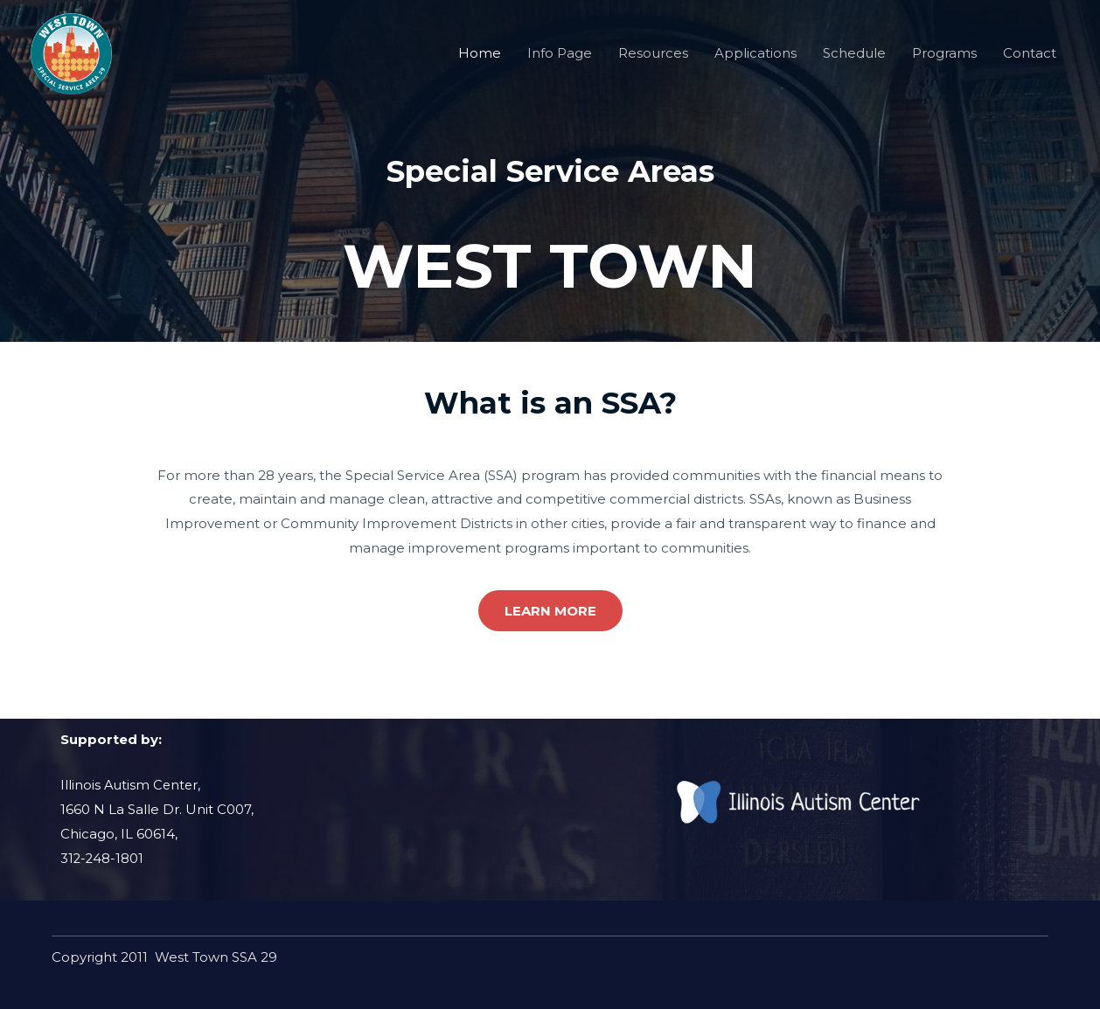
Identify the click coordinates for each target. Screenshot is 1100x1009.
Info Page (559, 59)
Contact (1029, 59)
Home (479, 59)
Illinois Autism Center (130, 784)
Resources (653, 59)
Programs (944, 59)
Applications (755, 59)
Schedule (854, 59)
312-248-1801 (102, 857)
